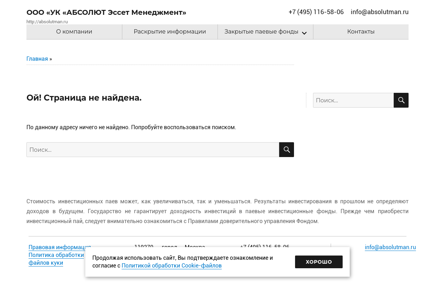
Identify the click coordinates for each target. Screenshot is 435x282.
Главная (37, 58)
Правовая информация (60, 247)
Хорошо (319, 262)
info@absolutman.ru (390, 247)
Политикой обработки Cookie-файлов (172, 265)
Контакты (361, 31)
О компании (74, 31)
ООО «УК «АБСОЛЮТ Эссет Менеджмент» (106, 12)
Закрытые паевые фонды (261, 31)
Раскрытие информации (170, 31)
